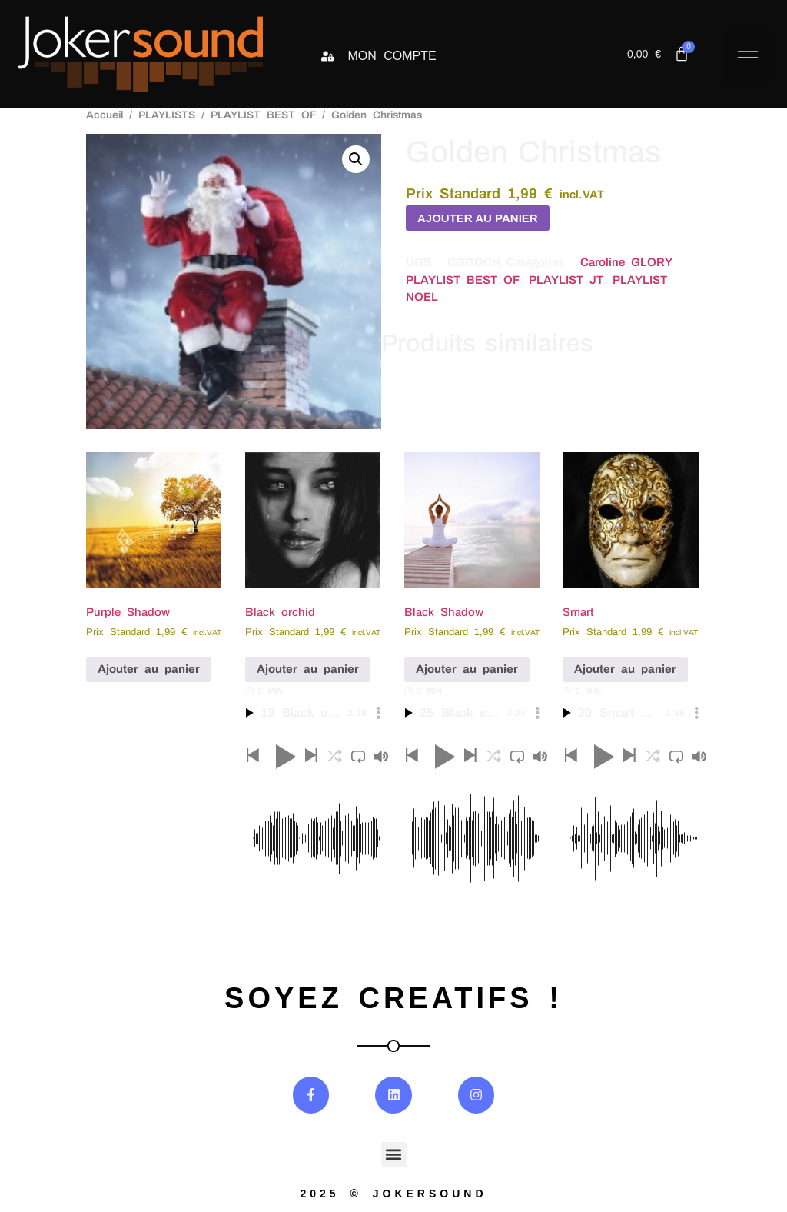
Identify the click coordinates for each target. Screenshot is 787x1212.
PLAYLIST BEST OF (263, 115)
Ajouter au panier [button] (149, 669)
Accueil (104, 115)
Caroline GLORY (625, 262)
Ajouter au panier (477, 218)
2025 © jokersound (393, 1193)
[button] (747, 57)
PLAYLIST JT (566, 280)
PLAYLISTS (166, 115)
